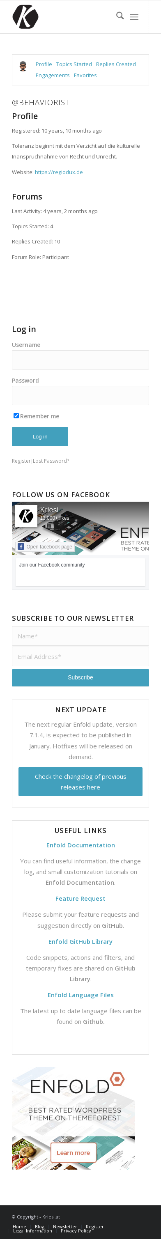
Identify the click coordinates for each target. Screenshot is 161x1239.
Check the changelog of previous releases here (80, 781)
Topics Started (74, 64)
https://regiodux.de (59, 172)
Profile (44, 64)
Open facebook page (45, 546)
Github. (94, 1021)
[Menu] (134, 17)
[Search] (116, 16)
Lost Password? (51, 460)
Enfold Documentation (80, 882)
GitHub (112, 925)
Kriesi (49, 510)
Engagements (53, 75)
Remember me (36, 416)
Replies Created (116, 64)
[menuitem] (116, 16)
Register (21, 460)
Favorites (85, 75)
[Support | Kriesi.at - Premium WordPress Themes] (67, 16)
